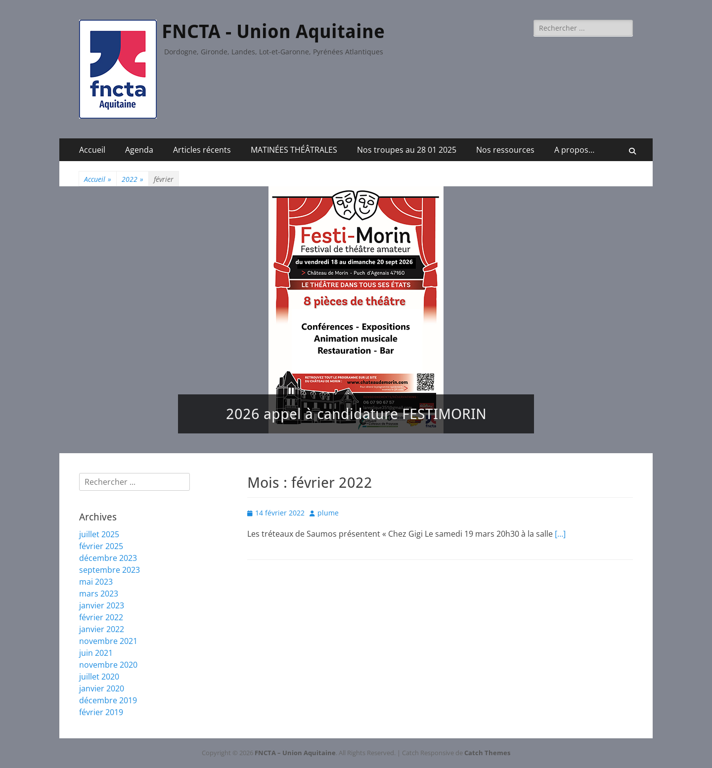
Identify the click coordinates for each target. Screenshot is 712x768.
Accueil (92, 149)
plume (328, 512)
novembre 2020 (108, 664)
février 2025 (101, 546)
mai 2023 (96, 581)
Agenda (139, 149)
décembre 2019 (108, 700)
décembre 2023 (108, 558)
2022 (132, 179)
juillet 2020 (99, 676)
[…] (560, 533)
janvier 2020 (101, 688)
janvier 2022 (101, 629)
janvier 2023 (101, 605)
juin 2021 (96, 652)
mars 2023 (98, 593)
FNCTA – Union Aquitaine (295, 752)
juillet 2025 (99, 534)
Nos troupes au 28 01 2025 (406, 149)
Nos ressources (505, 149)
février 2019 (101, 712)
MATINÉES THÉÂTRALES (294, 149)
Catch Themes (487, 752)
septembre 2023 (109, 569)
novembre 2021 (108, 641)
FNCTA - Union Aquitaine (273, 32)
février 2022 (101, 617)
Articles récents (202, 149)
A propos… (574, 149)
